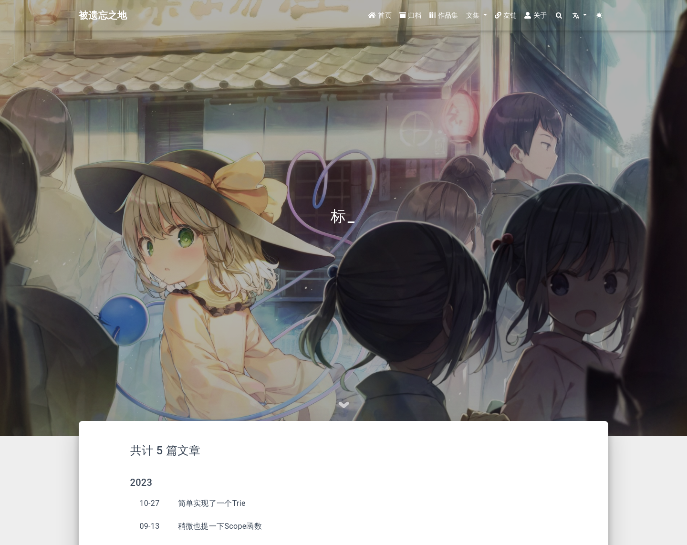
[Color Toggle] (599, 15)
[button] (476, 15)
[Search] (559, 15)
